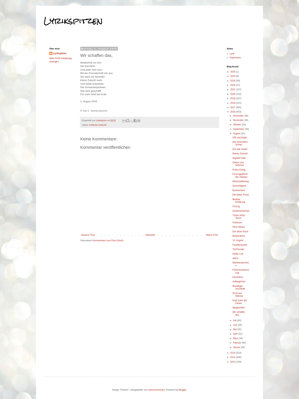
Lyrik (232, 53)
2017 (233, 107)
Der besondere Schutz (240, 143)
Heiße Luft (237, 254)
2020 (233, 94)
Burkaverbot (238, 190)
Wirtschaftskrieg (240, 181)
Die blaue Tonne (240, 194)
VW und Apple (239, 137)
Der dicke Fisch (240, 231)
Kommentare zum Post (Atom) (108, 240)
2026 (233, 71)
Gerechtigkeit (239, 185)
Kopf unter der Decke (239, 301)
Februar (237, 342)
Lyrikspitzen (73, 21)
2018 (233, 103)
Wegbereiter (238, 307)
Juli (235, 320)
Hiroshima (237, 277)
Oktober (237, 124)
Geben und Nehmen (238, 164)
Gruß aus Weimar (237, 294)
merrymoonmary (156, 390)
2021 (233, 89)
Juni (235, 325)
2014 (233, 357)
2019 (233, 98)
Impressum (235, 57)
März (236, 338)
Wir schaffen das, (238, 313)
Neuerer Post (88, 235)
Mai (235, 329)
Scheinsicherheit (240, 211)
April (235, 333)
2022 (233, 85)
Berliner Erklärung (238, 200)
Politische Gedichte (98, 125)
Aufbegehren (239, 281)
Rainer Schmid (240, 153)
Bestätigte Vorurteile (238, 287)
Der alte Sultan (240, 149)
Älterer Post (212, 235)
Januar (237, 347)
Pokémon (237, 222)
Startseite (150, 235)
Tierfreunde (238, 249)
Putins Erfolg (238, 169)
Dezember (238, 115)
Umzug (236, 206)
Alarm (235, 258)
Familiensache (239, 245)
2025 (233, 76)
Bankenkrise (238, 236)
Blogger (182, 390)
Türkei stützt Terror (238, 216)
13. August (237, 240)
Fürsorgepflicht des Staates (240, 175)
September (239, 129)
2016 (233, 111)
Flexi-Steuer (238, 227)
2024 (233, 80)
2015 (233, 353)
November (238, 120)
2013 (233, 361)
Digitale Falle (239, 158)
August (237, 133)
